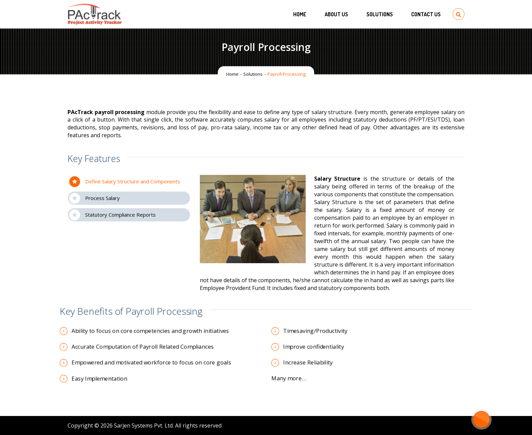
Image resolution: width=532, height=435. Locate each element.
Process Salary (94, 198)
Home (299, 14)
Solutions (379, 14)
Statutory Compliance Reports (112, 215)
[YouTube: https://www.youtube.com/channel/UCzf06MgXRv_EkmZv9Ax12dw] (453, 425)
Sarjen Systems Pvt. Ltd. (144, 425)
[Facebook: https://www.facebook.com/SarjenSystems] (420, 425)
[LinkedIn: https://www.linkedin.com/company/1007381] (431, 425)
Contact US (426, 14)
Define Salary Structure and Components (124, 181)
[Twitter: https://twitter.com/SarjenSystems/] (442, 425)
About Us (336, 14)
